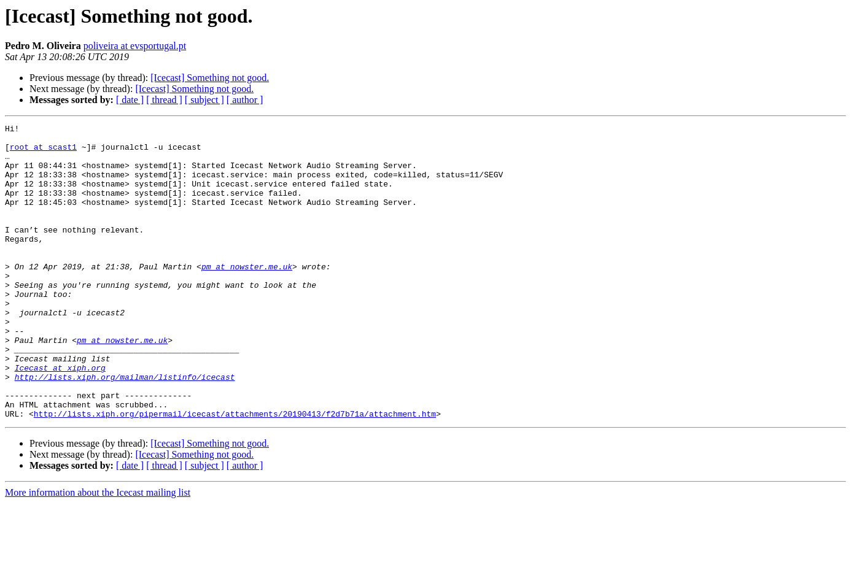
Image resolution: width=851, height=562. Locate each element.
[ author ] (245, 99)
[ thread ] (164, 99)
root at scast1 (43, 152)
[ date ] (130, 99)
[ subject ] (204, 99)
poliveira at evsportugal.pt (135, 45)
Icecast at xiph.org (60, 417)
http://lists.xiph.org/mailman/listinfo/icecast (125, 428)
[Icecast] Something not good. (209, 77)
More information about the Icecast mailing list (97, 551)
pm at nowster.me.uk (246, 295)
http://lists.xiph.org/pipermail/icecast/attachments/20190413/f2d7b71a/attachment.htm (235, 472)
